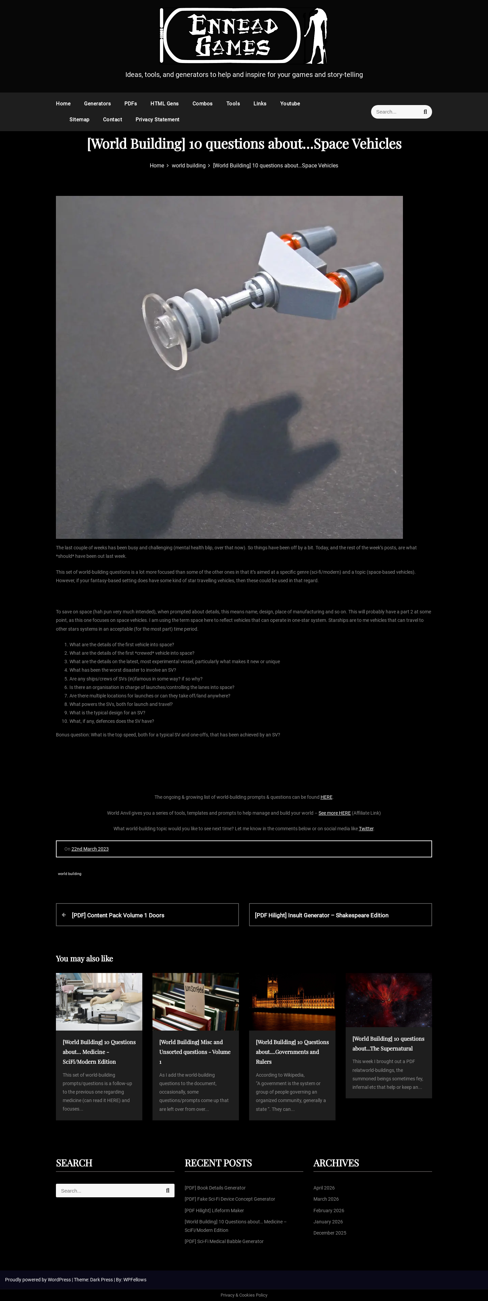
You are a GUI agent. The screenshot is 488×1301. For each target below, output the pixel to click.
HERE (326, 797)
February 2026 (328, 1210)
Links (260, 104)
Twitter (366, 828)
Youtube (290, 104)
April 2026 (324, 1188)
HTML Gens (164, 104)
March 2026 (326, 1199)
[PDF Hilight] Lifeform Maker (214, 1210)
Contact (112, 120)
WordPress (60, 1279)
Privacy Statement (158, 120)
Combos (202, 104)
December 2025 (329, 1233)
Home (63, 104)
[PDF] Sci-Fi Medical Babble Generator (224, 1241)
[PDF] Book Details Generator (215, 1188)
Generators (97, 104)
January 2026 (328, 1221)
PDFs (130, 104)
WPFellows (134, 1279)
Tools (233, 104)
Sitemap (79, 120)
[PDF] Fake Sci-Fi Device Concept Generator (230, 1199)
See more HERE (335, 813)
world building (69, 874)
